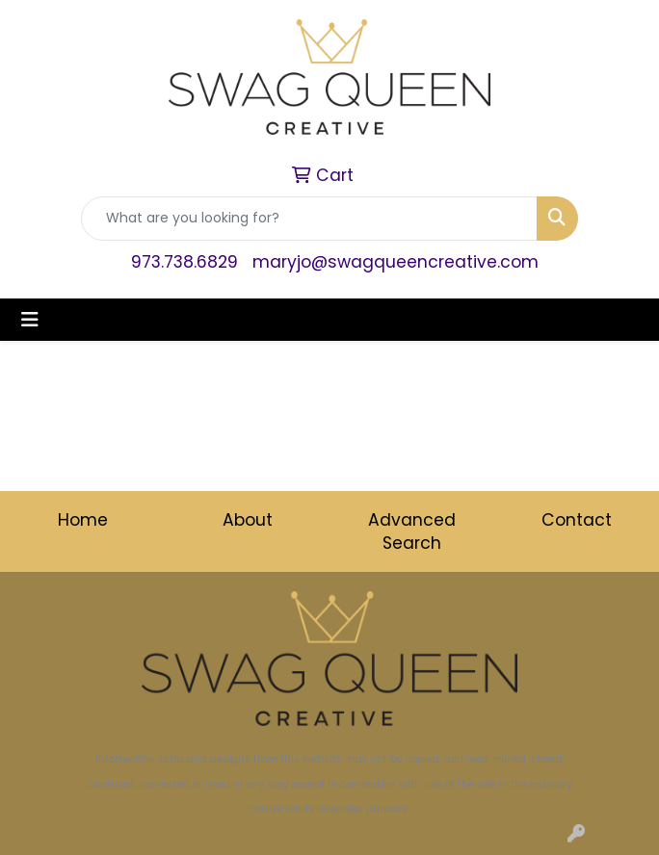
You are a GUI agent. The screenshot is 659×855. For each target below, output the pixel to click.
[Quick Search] (309, 218)
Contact (576, 519)
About (248, 519)
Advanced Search (412, 531)
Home (83, 519)
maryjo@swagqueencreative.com (395, 261)
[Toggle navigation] (30, 319)
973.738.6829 (184, 261)
